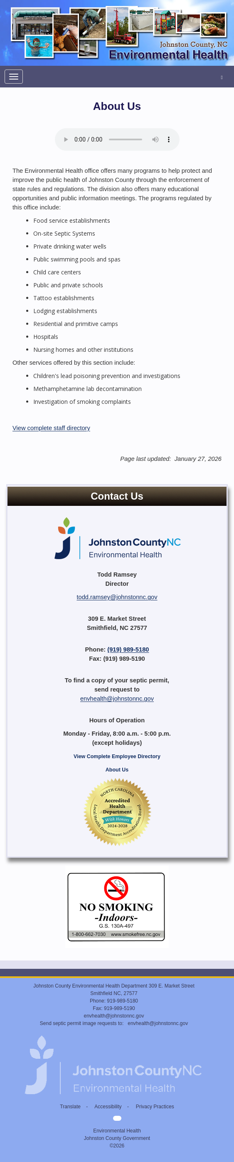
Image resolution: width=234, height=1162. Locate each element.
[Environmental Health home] (117, 4)
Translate (70, 1107)
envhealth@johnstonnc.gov (117, 698)
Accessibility (107, 1107)
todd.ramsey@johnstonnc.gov (116, 597)
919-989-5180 (122, 1001)
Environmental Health (117, 1131)
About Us (117, 770)
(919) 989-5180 (128, 649)
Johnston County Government (117, 1138)
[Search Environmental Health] (222, 77)
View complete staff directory (51, 428)
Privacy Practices (155, 1107)
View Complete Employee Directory (117, 756)
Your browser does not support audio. (117, 139)
